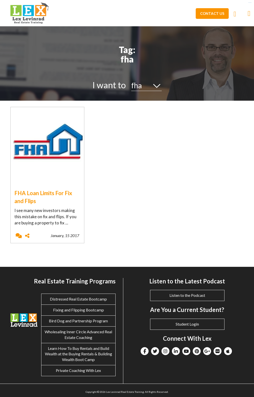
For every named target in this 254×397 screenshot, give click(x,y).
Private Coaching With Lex (78, 370)
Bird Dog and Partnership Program (78, 320)
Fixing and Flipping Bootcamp (78, 309)
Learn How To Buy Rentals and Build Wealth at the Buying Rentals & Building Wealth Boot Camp (78, 354)
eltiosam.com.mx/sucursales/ (250, 2)
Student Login (187, 324)
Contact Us (212, 13)
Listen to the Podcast (187, 295)
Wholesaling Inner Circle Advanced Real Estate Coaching (78, 334)
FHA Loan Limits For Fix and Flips (43, 197)
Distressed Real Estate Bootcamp (78, 299)
